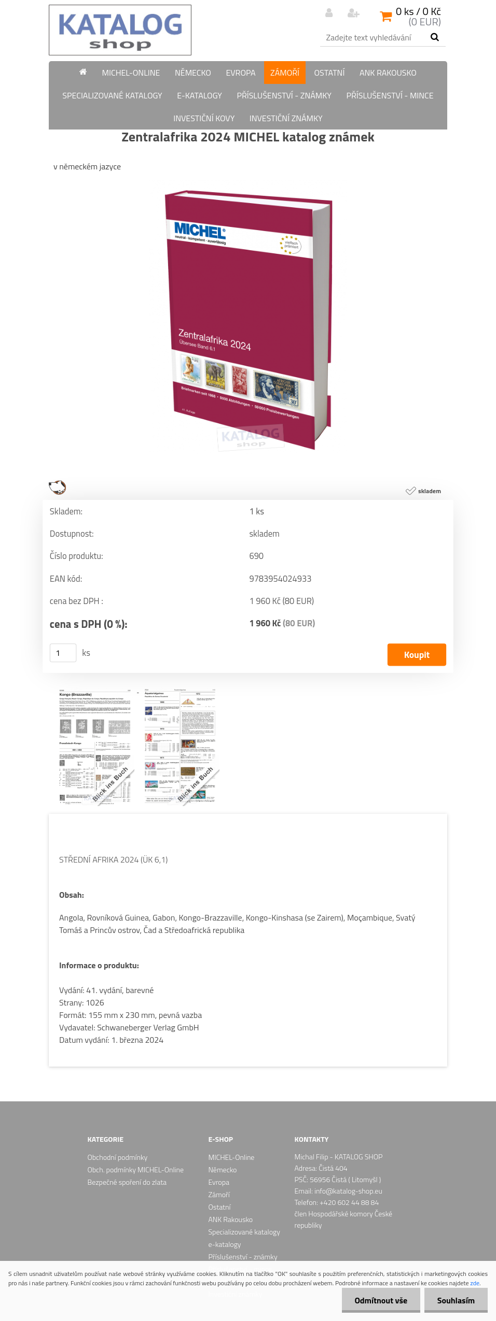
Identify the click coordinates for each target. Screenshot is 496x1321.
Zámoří (284, 72)
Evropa (240, 72)
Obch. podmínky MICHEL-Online (136, 1169)
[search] (434, 37)
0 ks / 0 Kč (418, 11)
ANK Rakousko (388, 72)
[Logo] (120, 30)
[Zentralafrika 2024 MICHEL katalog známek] (248, 184)
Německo (193, 72)
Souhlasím (456, 1300)
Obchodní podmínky (118, 1157)
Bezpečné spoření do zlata (127, 1181)
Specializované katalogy (112, 95)
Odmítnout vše (380, 1300)
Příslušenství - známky (284, 95)
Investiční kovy (204, 118)
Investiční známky (286, 118)
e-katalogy (199, 95)
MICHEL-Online (131, 72)
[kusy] (63, 652)
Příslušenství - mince (389, 95)
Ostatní (329, 72)
